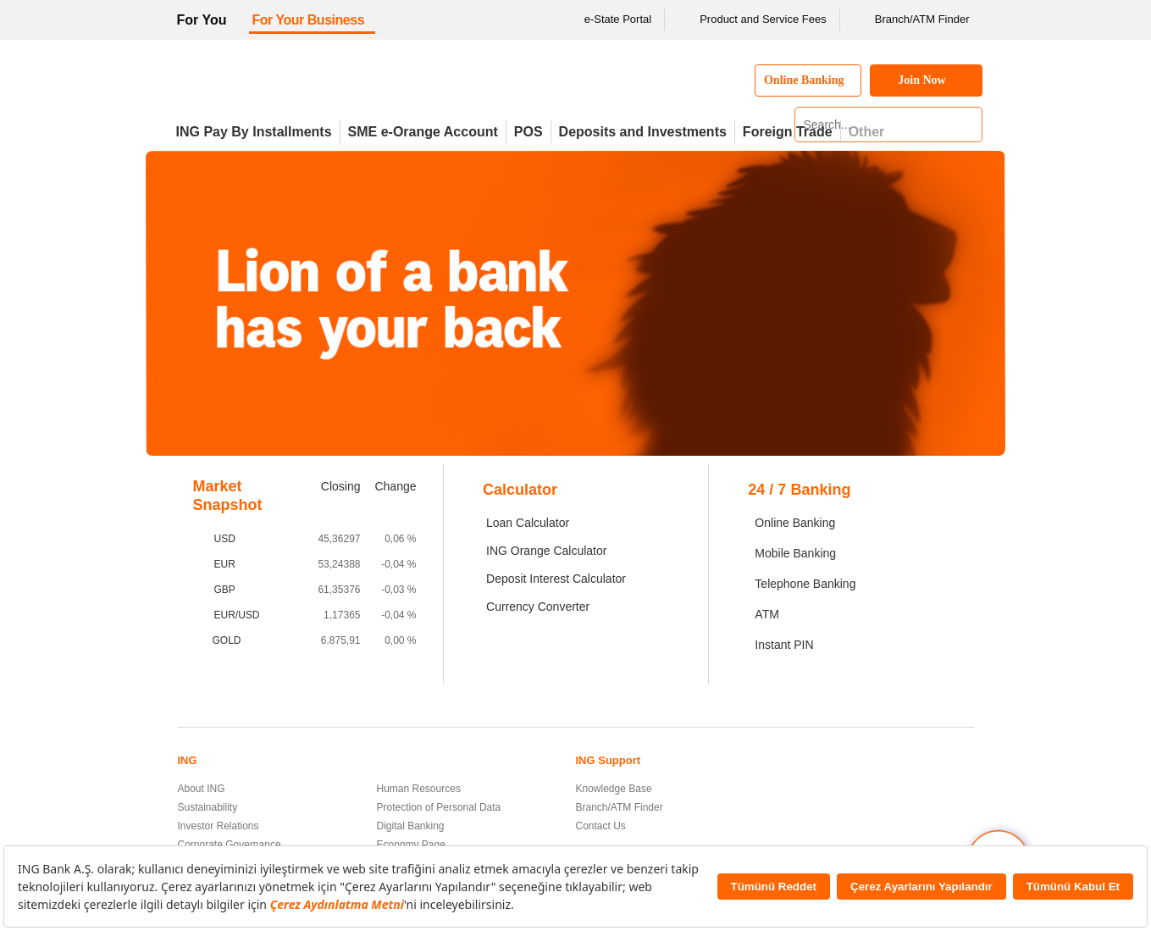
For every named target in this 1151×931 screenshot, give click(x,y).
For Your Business (308, 20)
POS (528, 132)
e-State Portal (607, 19)
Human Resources (419, 789)
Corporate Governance (229, 845)
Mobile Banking (795, 553)
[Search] (967, 124)
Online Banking (795, 522)
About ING (201, 789)
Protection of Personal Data (439, 807)
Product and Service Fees (752, 19)
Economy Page (411, 845)
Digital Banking (411, 826)
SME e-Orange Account (423, 132)
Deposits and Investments (643, 132)
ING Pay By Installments (254, 132)
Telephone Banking (805, 583)
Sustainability (208, 807)
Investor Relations (218, 826)
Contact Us (601, 826)
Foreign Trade (788, 132)
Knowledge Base (614, 789)
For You (202, 20)
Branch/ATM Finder (911, 19)
